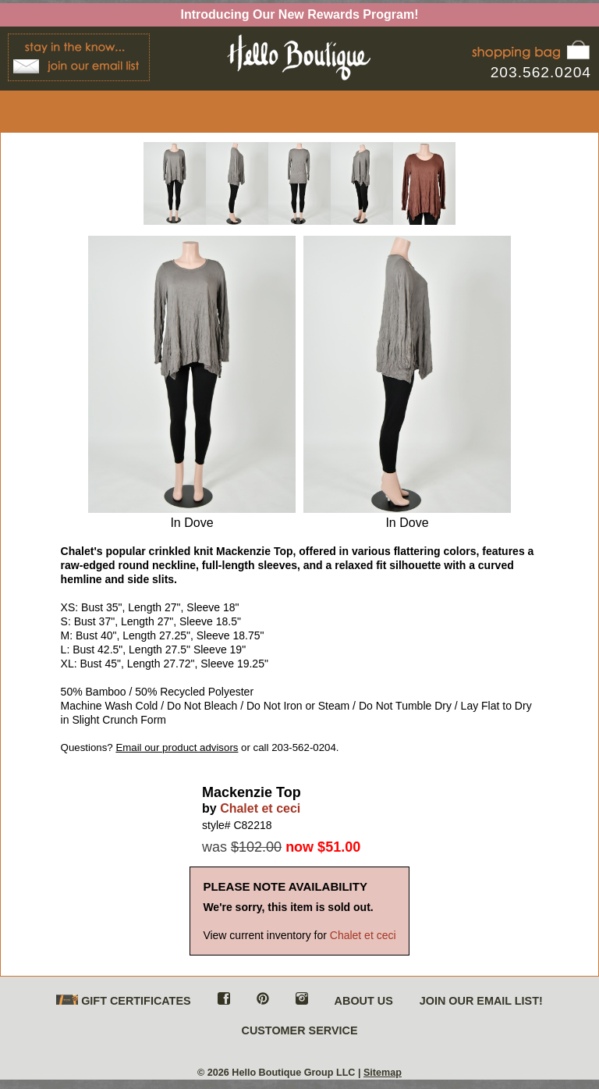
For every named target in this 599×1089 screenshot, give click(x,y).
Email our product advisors (176, 747)
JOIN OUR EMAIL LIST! (481, 1001)
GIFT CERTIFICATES (123, 1001)
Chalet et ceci (260, 808)
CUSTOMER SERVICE (299, 1030)
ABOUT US (364, 1001)
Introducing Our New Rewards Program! (300, 14)
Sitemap (382, 1072)
